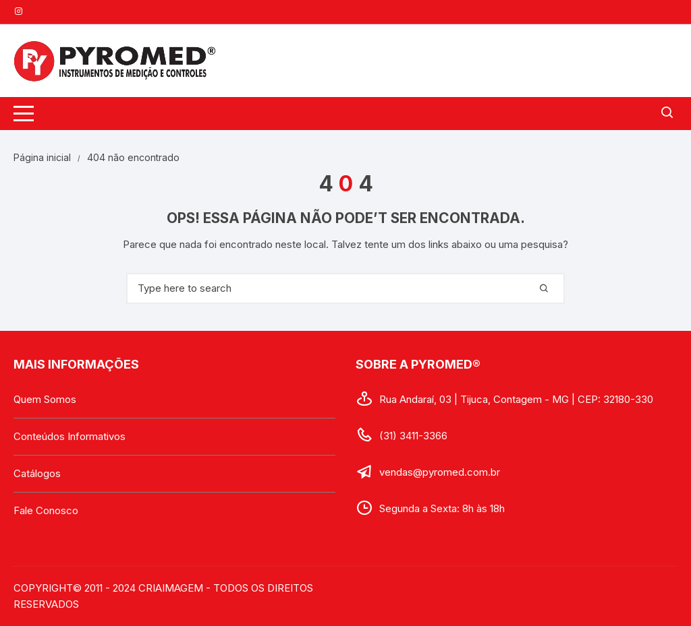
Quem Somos (44, 399)
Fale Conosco (45, 510)
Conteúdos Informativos (69, 436)
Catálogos (37, 473)
